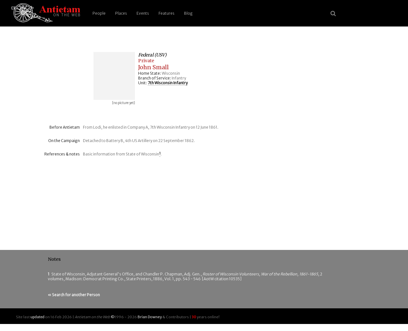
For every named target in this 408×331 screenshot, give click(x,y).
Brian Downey (149, 317)
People (99, 13)
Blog (188, 13)
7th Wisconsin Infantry (168, 82)
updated (37, 317)
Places (121, 13)
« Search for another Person (74, 294)
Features (166, 13)
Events (143, 13)
